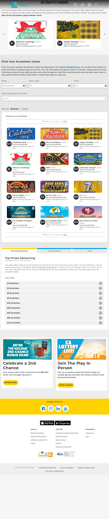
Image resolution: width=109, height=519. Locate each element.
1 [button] (51, 165)
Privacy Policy (61, 483)
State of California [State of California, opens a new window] (67, 511)
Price (76, 125)
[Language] (89, 4)
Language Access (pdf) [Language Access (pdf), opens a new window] (64, 490)
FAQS (87, 480)
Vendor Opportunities (38, 480)
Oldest (25, 153)
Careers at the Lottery (39, 483)
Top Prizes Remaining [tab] (18, 295)
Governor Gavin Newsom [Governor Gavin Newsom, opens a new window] (47, 511)
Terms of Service (62, 480)
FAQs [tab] (89, 295)
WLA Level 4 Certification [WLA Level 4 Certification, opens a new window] (54, 515)
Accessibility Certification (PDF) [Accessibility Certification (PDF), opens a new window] (67, 477)
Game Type (34, 125)
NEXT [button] (65, 165)
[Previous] (4, 78)
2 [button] (53, 165)
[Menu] (96, 4)
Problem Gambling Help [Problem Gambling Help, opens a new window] (86, 511)
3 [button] (56, 165)
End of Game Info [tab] (54, 295)
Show (4, 125)
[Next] (105, 78)
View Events (66, 429)
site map (59, 487)
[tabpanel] (54, 335)
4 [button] (58, 165)
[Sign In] (82, 4)
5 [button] (61, 165)
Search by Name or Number (14, 137)
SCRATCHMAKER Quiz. (70, 111)
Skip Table (10, 322)
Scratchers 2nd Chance (46, 311)
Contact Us (90, 477)
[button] (75, 4)
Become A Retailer (37, 477)
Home (4, 41)
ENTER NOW (10, 426)
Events (33, 487)
